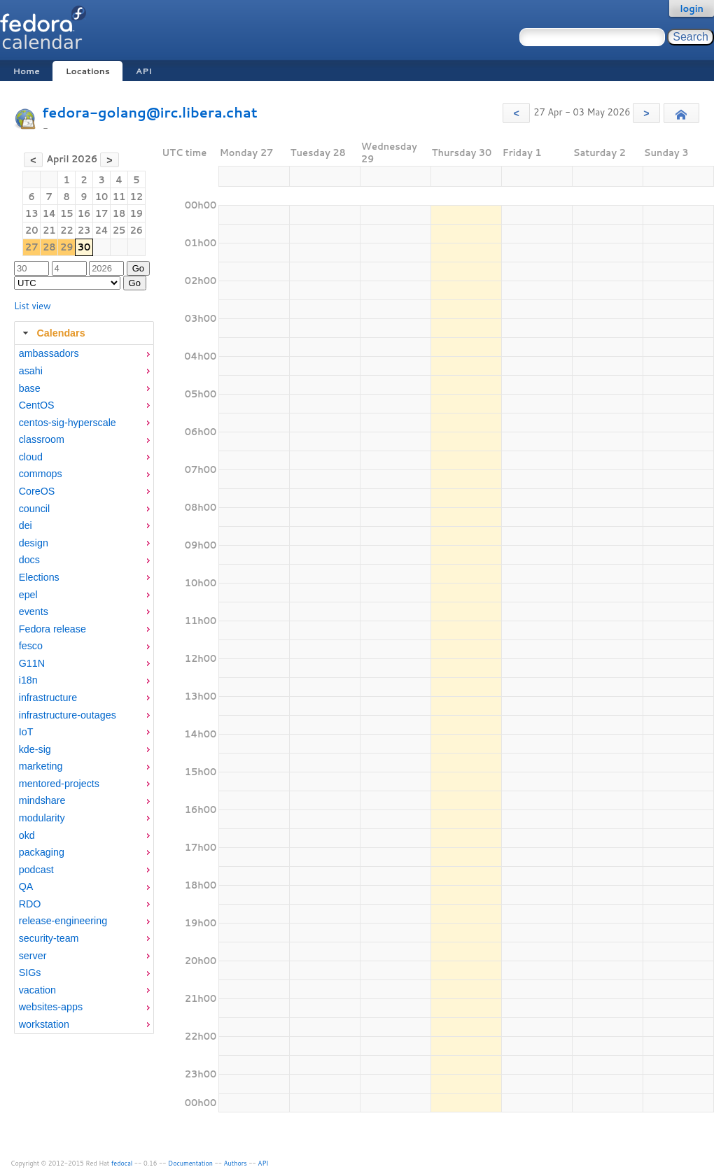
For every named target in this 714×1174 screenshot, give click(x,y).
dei (25, 525)
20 (31, 230)
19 (137, 213)
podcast (36, 869)
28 (49, 247)
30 (84, 247)
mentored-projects (59, 783)
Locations (88, 71)
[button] (516, 113)
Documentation (190, 1163)
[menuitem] (84, 353)
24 (101, 230)
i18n (28, 680)
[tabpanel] (84, 689)
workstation (44, 1024)
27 (31, 247)
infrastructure (48, 697)
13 (31, 213)
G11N (32, 663)
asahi (31, 370)
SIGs (30, 972)
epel (28, 594)
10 (101, 196)
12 (137, 196)
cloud (31, 456)
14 (49, 213)
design (33, 543)
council (34, 508)
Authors (235, 1163)
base (30, 388)
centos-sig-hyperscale (67, 422)
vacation (37, 990)
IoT (26, 731)
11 (119, 196)
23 (84, 230)
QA (26, 886)
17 (101, 213)
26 (137, 230)
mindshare (42, 800)
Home (26, 71)
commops (40, 473)
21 (49, 230)
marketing (41, 766)
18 (119, 213)
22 (67, 230)
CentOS (37, 405)
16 (84, 213)
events (33, 611)
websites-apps (51, 1006)
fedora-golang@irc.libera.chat (150, 112)
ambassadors (49, 353)
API (144, 71)
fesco (31, 645)
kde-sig (35, 749)
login (692, 8)
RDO (30, 904)
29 (67, 247)
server (33, 955)
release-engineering (63, 920)
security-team (49, 938)
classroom (41, 439)
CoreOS (37, 491)
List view (32, 305)
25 (119, 230)
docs (29, 559)
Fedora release (52, 629)
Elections (39, 577)
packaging (41, 852)
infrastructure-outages (67, 715)
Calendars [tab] (52, 333)
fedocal (122, 1163)
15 (67, 213)
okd (27, 835)
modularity (42, 817)
